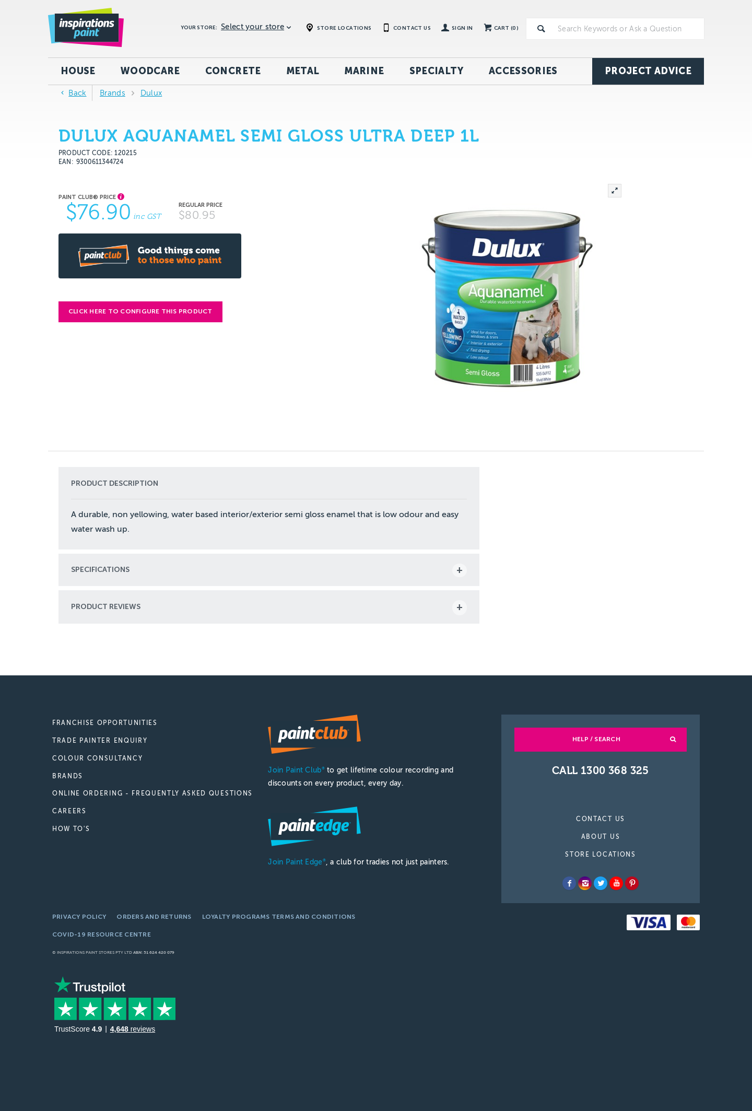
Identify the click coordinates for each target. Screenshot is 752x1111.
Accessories (523, 71)
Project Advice (648, 71)
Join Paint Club (296, 770)
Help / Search (596, 739)
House (78, 71)
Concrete (233, 71)
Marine (364, 71)
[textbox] (629, 29)
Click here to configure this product (140, 311)
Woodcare (150, 71)
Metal (303, 71)
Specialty (436, 71)
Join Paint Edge (296, 862)
